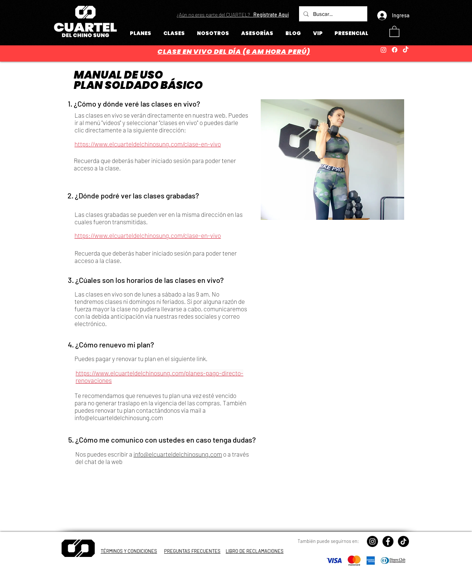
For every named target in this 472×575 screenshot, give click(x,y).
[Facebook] (394, 49)
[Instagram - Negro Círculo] (372, 541)
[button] (233, 15)
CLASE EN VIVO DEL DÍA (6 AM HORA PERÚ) (233, 51)
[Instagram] (383, 49)
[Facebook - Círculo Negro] (387, 541)
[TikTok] (405, 49)
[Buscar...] (332, 13)
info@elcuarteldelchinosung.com (118, 417)
